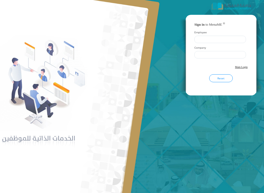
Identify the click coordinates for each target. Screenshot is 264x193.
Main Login (241, 67)
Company (200, 47)
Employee (200, 32)
